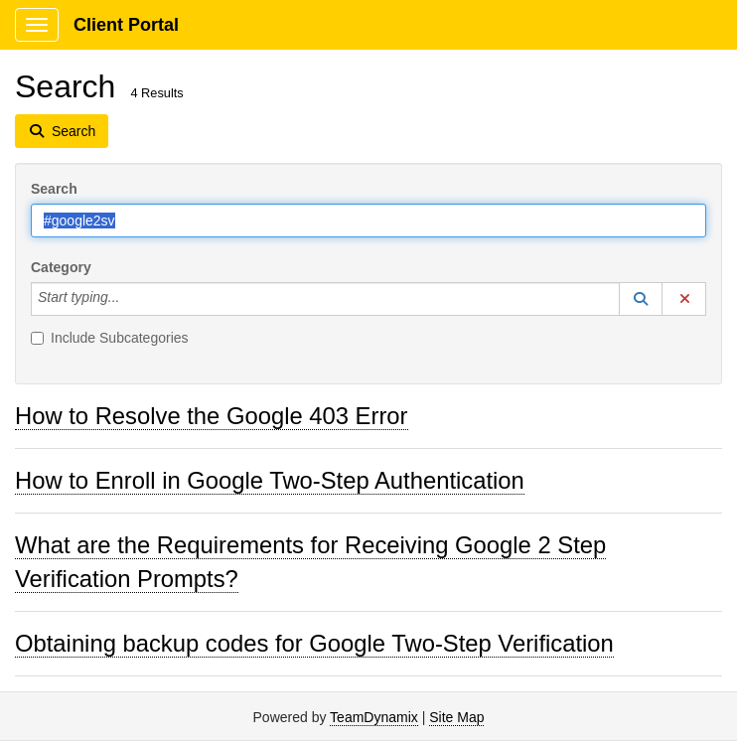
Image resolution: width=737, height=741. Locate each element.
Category (61, 267)
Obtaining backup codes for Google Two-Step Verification (314, 643)
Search (54, 189)
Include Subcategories (110, 338)
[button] (641, 299)
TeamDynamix (374, 717)
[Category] (130, 299)
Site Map (456, 717)
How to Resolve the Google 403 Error (211, 415)
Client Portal (126, 25)
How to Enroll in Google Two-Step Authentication (269, 480)
